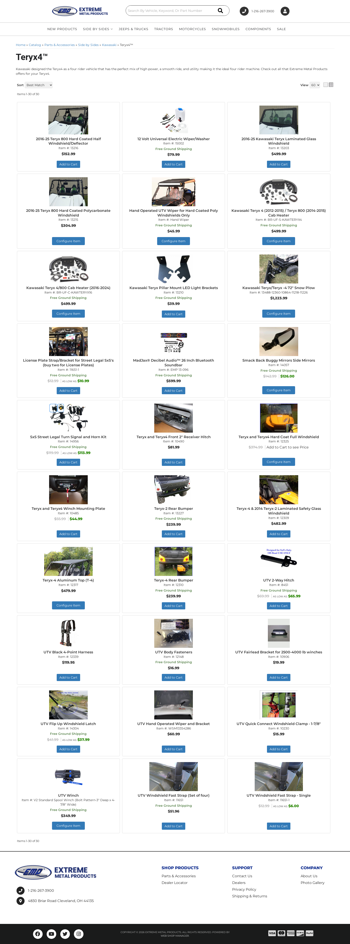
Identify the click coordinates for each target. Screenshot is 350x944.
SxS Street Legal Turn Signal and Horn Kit (68, 437)
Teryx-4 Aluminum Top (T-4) (68, 580)
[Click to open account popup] (285, 11)
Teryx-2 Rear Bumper (173, 508)
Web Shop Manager (175, 935)
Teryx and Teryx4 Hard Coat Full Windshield (279, 437)
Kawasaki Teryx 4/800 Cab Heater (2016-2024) (68, 288)
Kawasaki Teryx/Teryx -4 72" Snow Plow (278, 288)
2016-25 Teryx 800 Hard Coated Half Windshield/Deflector (68, 141)
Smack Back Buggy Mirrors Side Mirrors (278, 360)
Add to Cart (68, 164)
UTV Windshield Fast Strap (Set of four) (174, 795)
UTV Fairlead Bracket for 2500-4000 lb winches (278, 652)
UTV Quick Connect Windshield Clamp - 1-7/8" (279, 724)
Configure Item (68, 241)
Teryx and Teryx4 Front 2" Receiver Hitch (174, 437)
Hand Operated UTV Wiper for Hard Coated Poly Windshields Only (173, 212)
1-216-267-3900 (41, 890)
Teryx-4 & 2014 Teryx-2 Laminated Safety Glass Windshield (279, 510)
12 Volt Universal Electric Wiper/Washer (174, 139)
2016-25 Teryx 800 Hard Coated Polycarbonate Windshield (68, 212)
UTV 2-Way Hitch (278, 580)
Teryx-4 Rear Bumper (173, 580)
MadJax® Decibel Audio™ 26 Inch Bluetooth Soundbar (173, 362)
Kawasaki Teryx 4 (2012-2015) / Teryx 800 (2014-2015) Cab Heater (278, 212)
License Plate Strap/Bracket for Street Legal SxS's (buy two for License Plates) (68, 362)
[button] (178, 10)
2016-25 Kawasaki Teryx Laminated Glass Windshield (279, 141)
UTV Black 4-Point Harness (68, 652)
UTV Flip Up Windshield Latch (68, 724)
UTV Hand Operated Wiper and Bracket (173, 724)
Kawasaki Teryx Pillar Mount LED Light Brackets (173, 288)
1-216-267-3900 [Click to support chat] (257, 11)
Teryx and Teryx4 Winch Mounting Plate (68, 508)
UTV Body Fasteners (173, 652)
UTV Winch (68, 795)
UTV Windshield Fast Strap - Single (279, 795)
